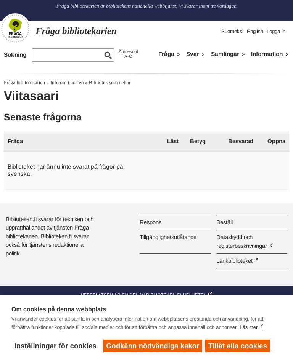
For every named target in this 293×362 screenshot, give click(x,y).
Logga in (276, 31)
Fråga (166, 54)
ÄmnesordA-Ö (128, 54)
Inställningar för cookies (55, 346)
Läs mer (249, 327)
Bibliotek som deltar (109, 82)
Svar (192, 54)
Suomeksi (232, 31)
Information (267, 54)
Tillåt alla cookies (238, 346)
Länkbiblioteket (234, 260)
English (255, 31)
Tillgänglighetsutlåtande (168, 237)
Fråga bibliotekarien (24, 82)
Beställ (224, 222)
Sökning (15, 54)
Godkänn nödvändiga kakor (152, 346)
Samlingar (225, 54)
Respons (150, 222)
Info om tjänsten (67, 82)
